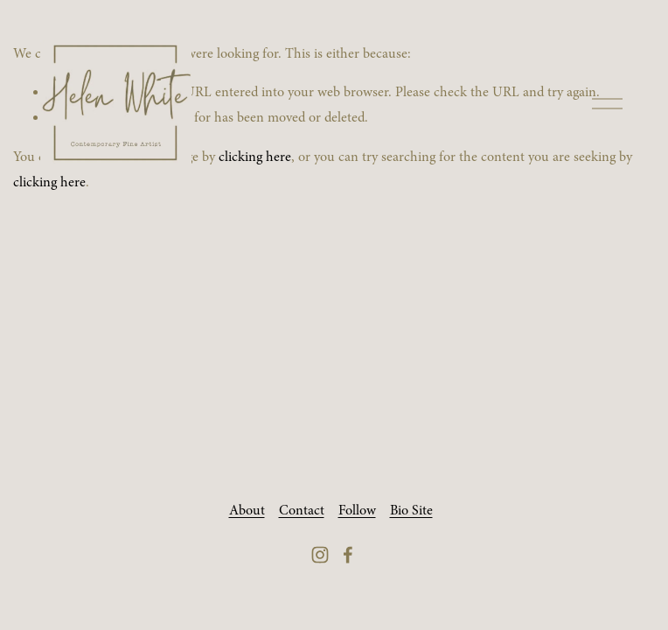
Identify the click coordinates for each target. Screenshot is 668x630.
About (247, 510)
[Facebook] (348, 555)
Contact (301, 510)
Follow (357, 510)
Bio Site (411, 510)
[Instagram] (320, 555)
